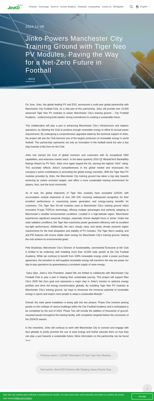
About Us (55, 7)
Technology (44, 7)
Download (82, 7)
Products (33, 7)
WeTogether (118, 7)
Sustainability (94, 7)
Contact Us (106, 7)
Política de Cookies (23, 398)
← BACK (30, 79)
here (27, 340)
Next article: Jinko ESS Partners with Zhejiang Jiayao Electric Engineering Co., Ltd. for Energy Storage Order (79, 377)
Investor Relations (68, 7)
